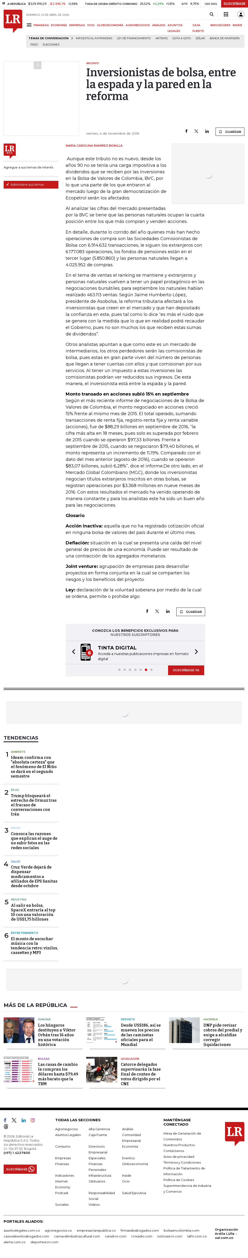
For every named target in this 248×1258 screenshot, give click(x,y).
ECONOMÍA (59, 25)
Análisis (127, 1129)
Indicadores (64, 1175)
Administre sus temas (25, 184)
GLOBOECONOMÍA (110, 25)
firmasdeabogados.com (140, 1230)
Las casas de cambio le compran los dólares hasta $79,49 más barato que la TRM (58, 1074)
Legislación (130, 1058)
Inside (126, 1175)
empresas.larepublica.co (96, 1230)
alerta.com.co (15, 1242)
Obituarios (97, 1181)
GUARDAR (230, 132)
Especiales (97, 1158)
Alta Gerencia (99, 1129)
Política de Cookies (178, 1180)
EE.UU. (15, 790)
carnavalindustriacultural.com (77, 1236)
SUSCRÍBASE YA (186, 670)
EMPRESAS (77, 25)
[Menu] (30, 25)
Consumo (62, 1146)
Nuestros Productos (179, 1145)
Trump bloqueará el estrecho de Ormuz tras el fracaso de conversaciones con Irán (34, 805)
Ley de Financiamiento (134, 38)
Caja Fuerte (98, 1134)
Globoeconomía (135, 1164)
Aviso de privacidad (178, 1156)
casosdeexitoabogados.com (26, 1236)
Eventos (128, 1158)
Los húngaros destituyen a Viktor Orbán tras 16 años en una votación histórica (57, 1034)
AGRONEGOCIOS (138, 25)
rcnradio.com (141, 1236)
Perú (34, 44)
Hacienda (210, 1019)
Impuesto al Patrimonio (94, 38)
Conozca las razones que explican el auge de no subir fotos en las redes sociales (34, 840)
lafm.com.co (197, 1236)
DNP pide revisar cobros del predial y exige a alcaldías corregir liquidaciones (222, 1034)
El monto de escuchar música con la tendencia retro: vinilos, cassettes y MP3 (34, 946)
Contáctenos (173, 1150)
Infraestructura (100, 1175)
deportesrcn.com (44, 1242)
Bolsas (44, 1058)
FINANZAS (41, 25)
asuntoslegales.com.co (22, 1230)
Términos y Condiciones (182, 1162)
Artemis (161, 38)
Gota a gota (181, 38)
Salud (15, 828)
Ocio (126, 1181)
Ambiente (18, 752)
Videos (94, 1204)
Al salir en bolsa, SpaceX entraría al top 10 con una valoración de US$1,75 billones (33, 912)
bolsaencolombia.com (181, 1230)
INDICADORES (220, 25)
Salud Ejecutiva (134, 1193)
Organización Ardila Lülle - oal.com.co (226, 1233)
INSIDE (237, 25)
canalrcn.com (115, 1236)
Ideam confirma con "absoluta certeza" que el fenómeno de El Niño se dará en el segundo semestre (34, 766)
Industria (18, 899)
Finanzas (62, 1164)
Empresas (63, 1158)
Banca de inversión (225, 38)
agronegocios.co (58, 1230)
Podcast (61, 1193)
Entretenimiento (24, 933)
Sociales (62, 1204)
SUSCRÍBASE (235, 3)
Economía (130, 1146)
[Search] (211, 14)
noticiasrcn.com (169, 1236)
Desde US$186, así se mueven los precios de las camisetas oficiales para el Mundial (141, 1034)
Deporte (128, 1019)
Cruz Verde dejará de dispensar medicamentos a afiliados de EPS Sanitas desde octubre (34, 876)
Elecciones (51, 44)
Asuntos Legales (68, 1134)
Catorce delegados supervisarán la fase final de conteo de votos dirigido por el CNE (141, 1074)
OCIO (91, 25)
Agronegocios (66, 1129)
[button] (72, 652)
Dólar (200, 38)
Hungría (44, 1019)
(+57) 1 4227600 (17, 1152)
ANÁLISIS (158, 25)
